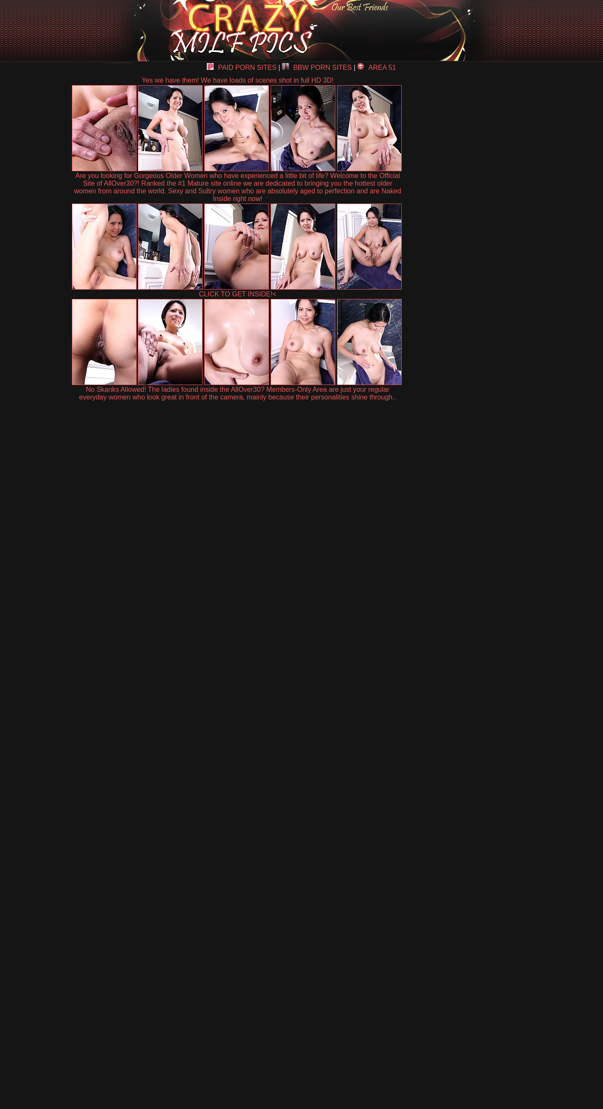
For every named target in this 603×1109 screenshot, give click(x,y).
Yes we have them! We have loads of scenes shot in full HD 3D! (238, 80)
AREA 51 (376, 67)
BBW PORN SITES (317, 67)
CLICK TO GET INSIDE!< (238, 294)
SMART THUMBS (316, 911)
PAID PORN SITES (242, 67)
